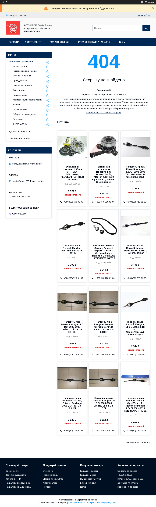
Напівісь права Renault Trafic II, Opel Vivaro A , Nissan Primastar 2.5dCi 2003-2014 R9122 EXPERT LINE (135, 404)
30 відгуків (149, 2)
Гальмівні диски (88, 475)
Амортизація (19, 90)
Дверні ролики (13, 471)
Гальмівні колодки (89, 471)
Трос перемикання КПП (17, 475)
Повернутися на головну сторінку (103, 112)
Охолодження (20, 109)
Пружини (47, 487)
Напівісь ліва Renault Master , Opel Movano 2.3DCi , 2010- (72, 249)
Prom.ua (93, 500)
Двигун (16, 105)
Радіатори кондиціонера (18, 487)
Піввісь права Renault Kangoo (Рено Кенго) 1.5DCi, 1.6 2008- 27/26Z (135, 249)
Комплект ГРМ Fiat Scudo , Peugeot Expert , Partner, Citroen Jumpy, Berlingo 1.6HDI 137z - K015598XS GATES (103, 252)
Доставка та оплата (19, 131)
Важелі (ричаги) (88, 483)
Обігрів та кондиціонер (24, 114)
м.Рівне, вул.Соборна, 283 (130, 479)
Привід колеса (20, 80)
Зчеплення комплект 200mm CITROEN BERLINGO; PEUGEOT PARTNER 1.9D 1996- (72, 173)
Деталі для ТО (20, 124)
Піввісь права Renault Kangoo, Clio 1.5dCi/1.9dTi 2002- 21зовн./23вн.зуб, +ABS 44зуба (135, 328)
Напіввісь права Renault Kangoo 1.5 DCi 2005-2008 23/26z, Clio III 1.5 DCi (104, 403)
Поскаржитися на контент (79, 503)
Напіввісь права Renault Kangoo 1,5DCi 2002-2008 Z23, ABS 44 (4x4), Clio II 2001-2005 (135, 171)
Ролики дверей (59, 42)
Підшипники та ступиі (90, 479)
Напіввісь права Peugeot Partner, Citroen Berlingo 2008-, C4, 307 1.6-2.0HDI (72, 403)
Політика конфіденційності (104, 503)
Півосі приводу (50, 475)
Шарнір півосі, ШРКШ (53, 479)
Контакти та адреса (127, 471)
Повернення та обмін (20, 138)
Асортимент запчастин (21, 61)
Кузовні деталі (20, 66)
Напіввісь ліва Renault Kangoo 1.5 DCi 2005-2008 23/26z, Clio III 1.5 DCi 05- (72, 327)
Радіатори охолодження (18, 483)
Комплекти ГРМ (13, 479)
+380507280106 (124, 475)
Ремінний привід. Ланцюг (25, 71)
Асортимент (33, 42)
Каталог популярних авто (94, 42)
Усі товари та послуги (137, 442)
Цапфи (83, 487)
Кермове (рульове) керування (28, 100)
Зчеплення (48, 471)
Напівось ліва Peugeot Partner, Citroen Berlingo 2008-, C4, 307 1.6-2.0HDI (104, 327)
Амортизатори (50, 483)
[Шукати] (146, 28)
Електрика (18, 119)
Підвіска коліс (20, 95)
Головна (14, 42)
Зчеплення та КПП (22, 76)
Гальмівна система (22, 85)
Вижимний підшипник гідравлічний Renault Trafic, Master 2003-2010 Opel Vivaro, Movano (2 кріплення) (103, 174)
